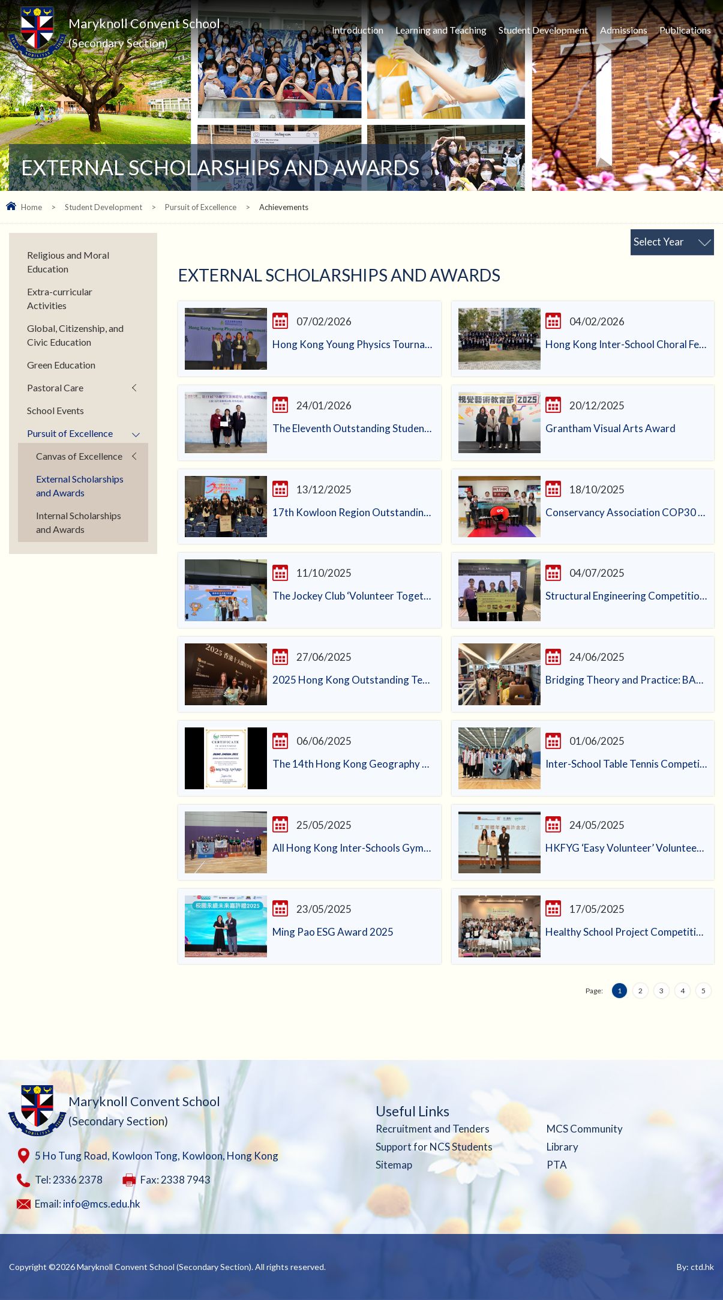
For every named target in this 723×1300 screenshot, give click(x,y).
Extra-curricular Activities (59, 298)
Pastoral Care (55, 387)
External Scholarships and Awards (80, 485)
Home (31, 207)
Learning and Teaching (441, 29)
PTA (557, 1164)
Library (562, 1146)
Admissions (623, 29)
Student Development (543, 29)
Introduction (357, 29)
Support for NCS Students (434, 1146)
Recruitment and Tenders (433, 1128)
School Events (55, 410)
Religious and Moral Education (68, 261)
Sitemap (394, 1164)
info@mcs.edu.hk (101, 1203)
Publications (685, 29)
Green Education (61, 364)
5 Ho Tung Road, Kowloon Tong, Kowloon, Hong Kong (156, 1155)
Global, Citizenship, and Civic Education (75, 335)
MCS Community (585, 1128)
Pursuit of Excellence (200, 207)
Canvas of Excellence (79, 456)
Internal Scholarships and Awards (78, 522)
